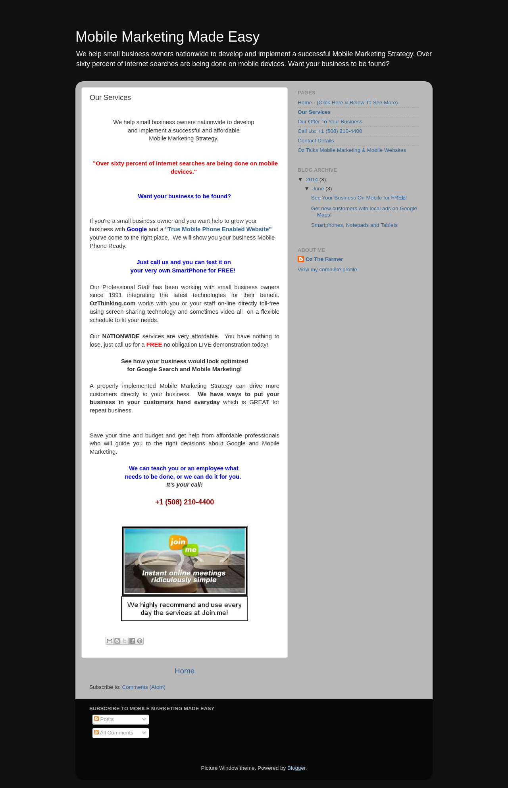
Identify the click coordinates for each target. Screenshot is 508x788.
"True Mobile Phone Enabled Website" (218, 229)
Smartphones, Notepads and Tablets (354, 225)
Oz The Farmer (324, 259)
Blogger (296, 768)
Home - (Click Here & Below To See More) (348, 102)
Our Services (314, 112)
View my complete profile (327, 269)
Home (184, 671)
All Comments (113, 733)
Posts (104, 719)
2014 (312, 179)
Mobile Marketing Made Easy (167, 37)
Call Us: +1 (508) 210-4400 (330, 131)
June (318, 189)
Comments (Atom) (144, 687)
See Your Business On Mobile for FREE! (359, 198)
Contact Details (316, 141)
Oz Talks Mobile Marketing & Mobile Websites (352, 150)
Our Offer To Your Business (330, 122)
